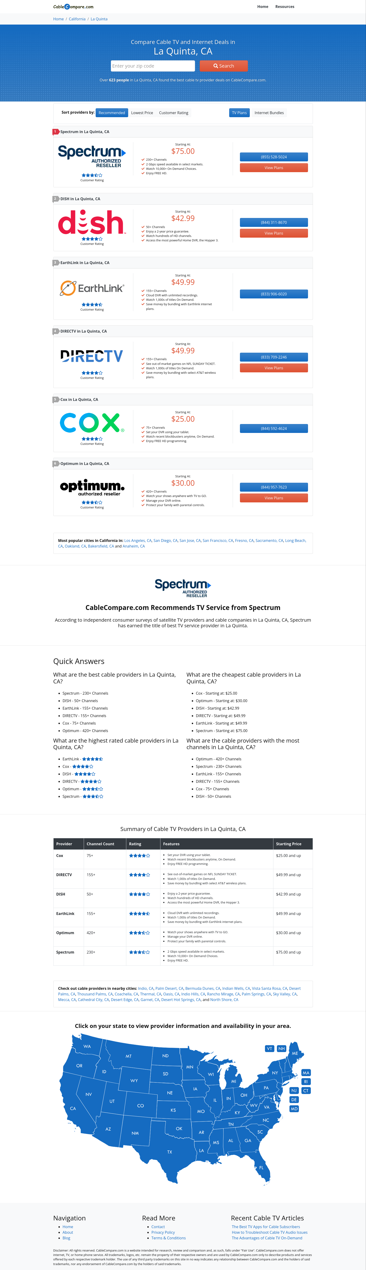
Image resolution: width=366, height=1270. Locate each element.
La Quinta (99, 19)
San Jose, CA (190, 540)
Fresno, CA (244, 540)
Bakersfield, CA (101, 546)
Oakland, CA (75, 546)
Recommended (112, 112)
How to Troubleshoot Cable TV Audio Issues (270, 1232)
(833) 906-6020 (274, 294)
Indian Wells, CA (236, 988)
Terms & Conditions (169, 1238)
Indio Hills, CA (193, 994)
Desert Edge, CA (124, 999)
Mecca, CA (67, 999)
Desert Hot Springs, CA (181, 999)
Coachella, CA (126, 994)
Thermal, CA (150, 994)
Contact (158, 1226)
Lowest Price (142, 112)
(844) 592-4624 (274, 428)
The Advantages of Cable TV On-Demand (267, 1238)
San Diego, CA (165, 540)
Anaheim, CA (134, 546)
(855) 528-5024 (274, 157)
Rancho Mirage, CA (223, 994)
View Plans (274, 167)
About (68, 1232)
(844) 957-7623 (274, 487)
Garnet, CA (150, 999)
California (77, 19)
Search (224, 66)
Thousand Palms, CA (95, 994)
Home (262, 6)
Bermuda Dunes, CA (202, 988)
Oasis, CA (171, 994)
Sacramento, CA (269, 540)
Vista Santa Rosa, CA (269, 988)
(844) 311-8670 (274, 222)
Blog (66, 1238)
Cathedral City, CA (93, 999)
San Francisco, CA (218, 540)
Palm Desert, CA (169, 988)
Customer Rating (173, 112)
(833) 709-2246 (274, 357)
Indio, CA (145, 988)
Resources (284, 6)
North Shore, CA (224, 999)
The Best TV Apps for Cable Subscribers (266, 1226)
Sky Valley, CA (285, 994)
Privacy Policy (163, 1232)
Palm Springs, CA (256, 994)
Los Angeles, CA (138, 540)
